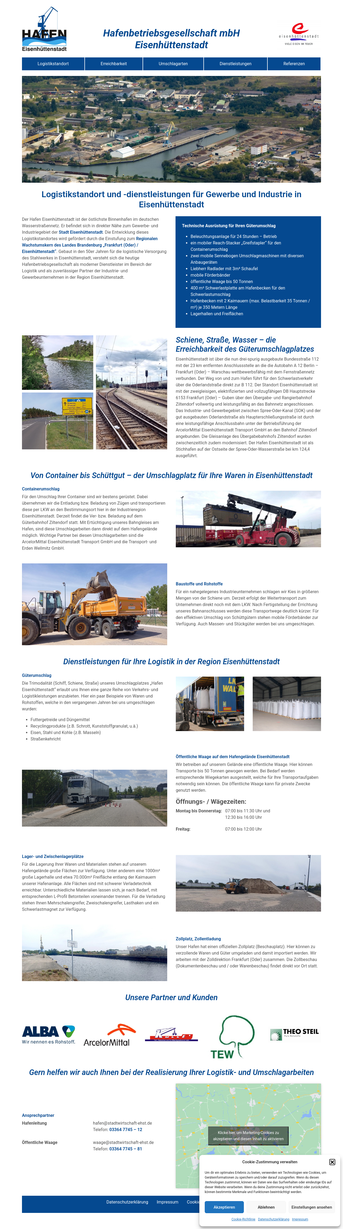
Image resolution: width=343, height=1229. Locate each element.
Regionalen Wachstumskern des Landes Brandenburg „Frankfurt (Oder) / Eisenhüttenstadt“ (90, 245)
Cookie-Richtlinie (243, 1219)
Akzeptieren (224, 1207)
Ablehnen (266, 1207)
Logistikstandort (53, 63)
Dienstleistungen (236, 63)
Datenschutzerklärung (273, 1219)
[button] (332, 1162)
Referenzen (294, 63)
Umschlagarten (173, 63)
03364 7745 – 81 (125, 1148)
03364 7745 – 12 (125, 1129)
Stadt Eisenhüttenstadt (81, 232)
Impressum (300, 1219)
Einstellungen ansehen (312, 1207)
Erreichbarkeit (114, 63)
